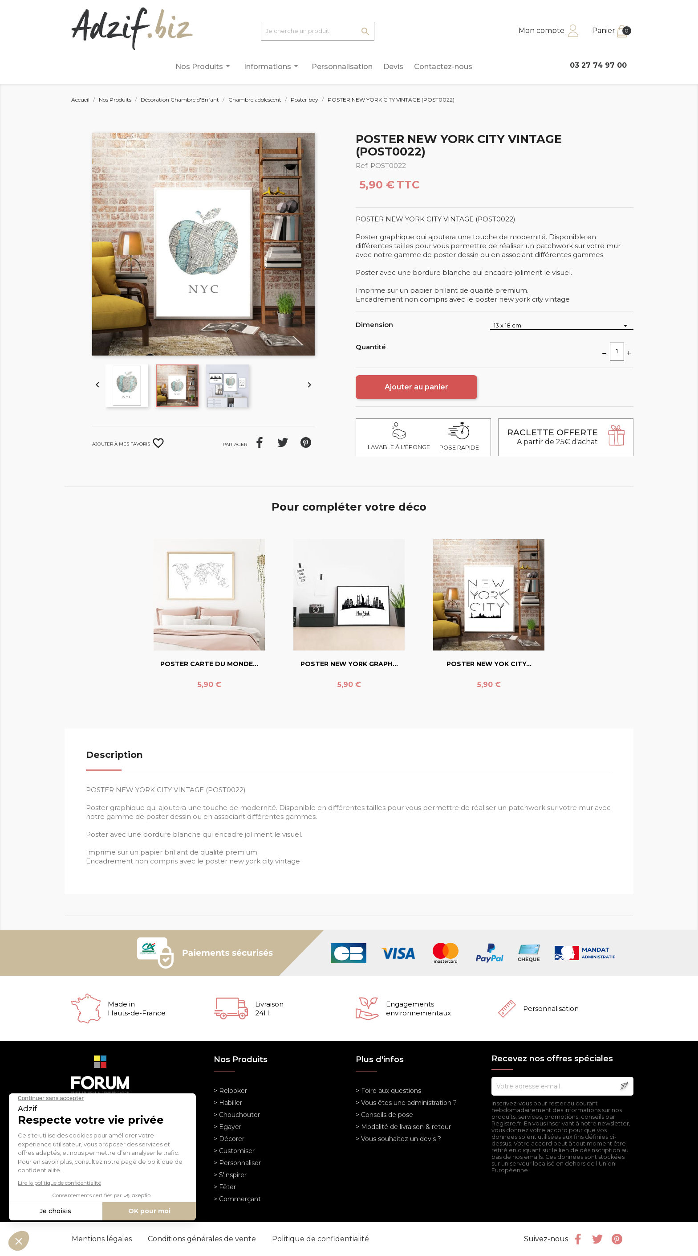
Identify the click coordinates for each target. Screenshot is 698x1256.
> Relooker (230, 1091)
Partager (259, 442)
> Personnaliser (237, 1163)
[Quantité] (617, 351)
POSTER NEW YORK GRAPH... (349, 664)
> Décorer (229, 1139)
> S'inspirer (230, 1175)
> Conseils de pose (384, 1115)
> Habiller (228, 1103)
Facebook (578, 1239)
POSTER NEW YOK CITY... (489, 664)
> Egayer (227, 1127)
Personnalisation (342, 66)
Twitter (597, 1239)
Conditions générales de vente (203, 1239)
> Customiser (234, 1151)
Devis (393, 66)
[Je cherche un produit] (317, 31)
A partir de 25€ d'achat (552, 437)
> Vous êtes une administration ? (406, 1103)
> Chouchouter (237, 1115)
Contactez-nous (443, 66)
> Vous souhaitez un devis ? (398, 1139)
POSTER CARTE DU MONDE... (209, 664)
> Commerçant (237, 1199)
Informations (272, 66)
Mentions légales (103, 1239)
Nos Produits (204, 66)
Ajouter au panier (416, 387)
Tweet (283, 442)
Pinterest (306, 442)
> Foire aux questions (388, 1091)
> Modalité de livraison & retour (403, 1127)
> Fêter (225, 1187)
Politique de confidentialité (320, 1239)
